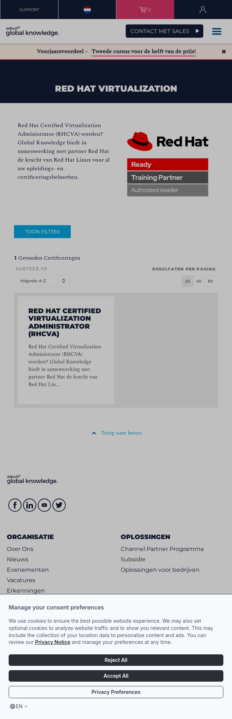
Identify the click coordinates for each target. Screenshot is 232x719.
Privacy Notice (52, 642)
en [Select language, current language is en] (19, 706)
